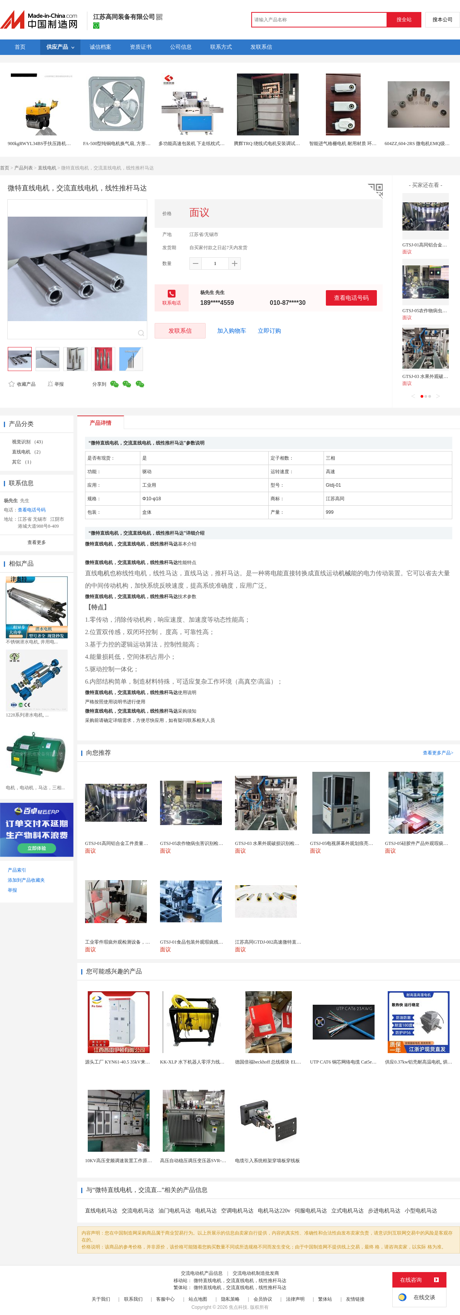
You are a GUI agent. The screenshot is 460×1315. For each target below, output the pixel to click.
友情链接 (355, 1299)
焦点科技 (238, 1307)
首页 (4, 168)
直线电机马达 (101, 1211)
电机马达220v (274, 1211)
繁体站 (325, 1299)
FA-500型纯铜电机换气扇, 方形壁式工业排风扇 (130, 143)
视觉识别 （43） (29, 442)
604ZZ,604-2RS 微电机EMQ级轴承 (419, 143)
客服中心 (165, 1299)
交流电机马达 (138, 1211)
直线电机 (47, 168)
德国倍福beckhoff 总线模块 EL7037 (270, 1062)
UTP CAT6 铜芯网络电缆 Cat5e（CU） (349, 1062)
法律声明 (295, 1299)
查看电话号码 (351, 297)
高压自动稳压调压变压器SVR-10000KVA (201, 1160)
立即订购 (269, 331)
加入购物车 (231, 331)
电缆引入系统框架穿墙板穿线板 (267, 1160)
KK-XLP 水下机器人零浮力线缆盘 (194, 1062)
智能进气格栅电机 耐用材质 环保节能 (347, 143)
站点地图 (198, 1299)
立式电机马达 (347, 1211)
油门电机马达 (174, 1211)
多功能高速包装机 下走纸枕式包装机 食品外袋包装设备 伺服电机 (225, 143)
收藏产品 (22, 384)
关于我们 (101, 1299)
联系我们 (133, 1299)
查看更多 (36, 542)
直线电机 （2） (27, 452)
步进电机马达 (384, 1211)
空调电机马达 (237, 1211)
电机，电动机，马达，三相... (35, 787)
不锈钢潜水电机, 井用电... (32, 642)
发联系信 (180, 330)
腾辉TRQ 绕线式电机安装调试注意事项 (274, 143)
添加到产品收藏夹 (26, 880)
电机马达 (206, 1211)
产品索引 (17, 870)
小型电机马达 (421, 1211)
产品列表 (23, 168)
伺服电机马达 (311, 1211)
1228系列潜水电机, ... (27, 715)
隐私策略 (230, 1299)
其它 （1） (23, 462)
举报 (55, 384)
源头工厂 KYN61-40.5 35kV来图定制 (122, 1062)
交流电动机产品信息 (202, 1273)
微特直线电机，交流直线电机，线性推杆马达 (240, 1280)
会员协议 (263, 1299)
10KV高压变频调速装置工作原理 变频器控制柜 (133, 1160)
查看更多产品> (438, 753)
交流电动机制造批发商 (256, 1273)
